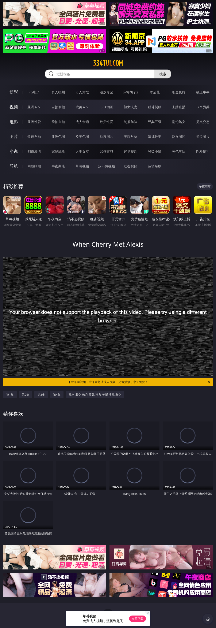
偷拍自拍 (58, 121)
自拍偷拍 (58, 107)
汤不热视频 (106, 166)
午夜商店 (58, 166)
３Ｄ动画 (106, 107)
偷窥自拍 (34, 136)
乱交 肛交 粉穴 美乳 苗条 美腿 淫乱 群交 (95, 395)
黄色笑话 (178, 151)
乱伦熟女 (178, 121)
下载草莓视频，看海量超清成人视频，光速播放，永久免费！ (139, 381)
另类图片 (202, 136)
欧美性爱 (106, 121)
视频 (13, 107)
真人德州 (58, 92)
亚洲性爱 (34, 121)
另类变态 (202, 121)
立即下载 (137, 619)
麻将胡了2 (130, 92)
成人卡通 (82, 121)
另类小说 (154, 151)
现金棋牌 (178, 92)
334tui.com (108, 63)
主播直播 (178, 107)
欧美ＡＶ (82, 107)
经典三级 (154, 121)
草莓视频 (82, 166)
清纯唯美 (154, 136)
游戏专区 (106, 92)
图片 (13, 136)
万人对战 (82, 92)
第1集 (10, 395)
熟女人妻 (130, 107)
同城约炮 (34, 166)
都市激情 (34, 151)
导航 (13, 166)
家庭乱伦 (58, 151)
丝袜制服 (154, 107)
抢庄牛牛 (202, 92)
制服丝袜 (130, 121)
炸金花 (155, 92)
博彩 (13, 92)
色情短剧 (154, 166)
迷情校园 (130, 151)
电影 (13, 122)
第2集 (25, 395)
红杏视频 (130, 166)
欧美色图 (82, 136)
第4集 (57, 395)
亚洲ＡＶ (34, 107)
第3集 (41, 395)
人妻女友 (82, 151)
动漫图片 (106, 136)
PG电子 (34, 92)
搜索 (162, 74)
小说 (13, 151)
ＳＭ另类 (202, 107)
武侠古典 (106, 151)
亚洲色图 (58, 136)
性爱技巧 (202, 151)
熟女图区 (178, 136)
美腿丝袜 (130, 136)
